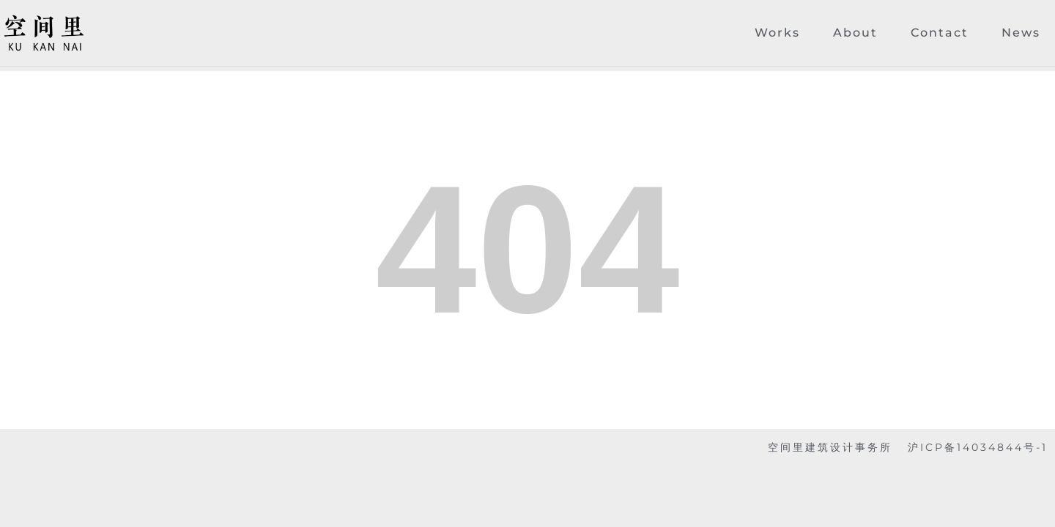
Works (777, 33)
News (1021, 33)
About (855, 33)
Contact (940, 33)
